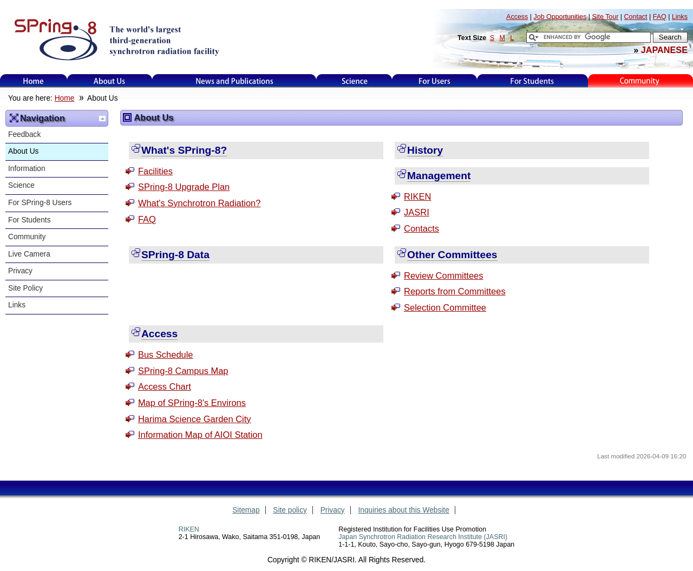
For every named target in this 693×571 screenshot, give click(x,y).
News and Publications (234, 81)
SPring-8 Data (175, 254)
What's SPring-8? (184, 150)
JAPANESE (664, 50)
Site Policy (25, 288)
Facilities (155, 171)
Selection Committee (445, 307)
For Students (29, 220)
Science (354, 81)
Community (26, 237)
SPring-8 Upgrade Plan (184, 187)
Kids (640, 81)
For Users (434, 81)
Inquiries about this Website (403, 510)
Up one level (102, 118)
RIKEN (417, 196)
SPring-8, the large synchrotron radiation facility (115, 39)
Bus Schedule (165, 354)
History (425, 150)
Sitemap (245, 510)
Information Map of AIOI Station (200, 434)
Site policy (290, 510)
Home (33, 81)
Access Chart (164, 386)
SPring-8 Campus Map (183, 371)
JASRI (416, 212)
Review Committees (443, 275)
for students (532, 81)
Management (438, 175)
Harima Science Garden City (194, 419)
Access (159, 333)
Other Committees (452, 254)
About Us (109, 81)
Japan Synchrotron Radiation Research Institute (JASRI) (422, 537)
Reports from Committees (455, 291)
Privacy (20, 271)
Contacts (421, 228)
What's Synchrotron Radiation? (199, 203)
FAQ (147, 219)
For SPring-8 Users (39, 203)
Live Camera (29, 254)
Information (26, 169)
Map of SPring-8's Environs (192, 403)
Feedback (24, 134)
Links (16, 305)
